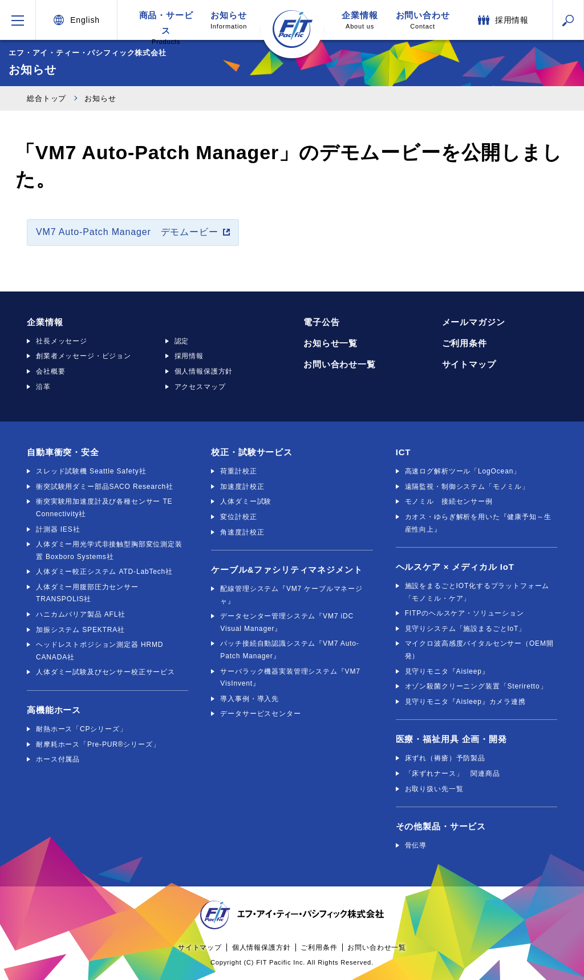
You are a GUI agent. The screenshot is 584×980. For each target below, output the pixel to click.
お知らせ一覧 (330, 343)
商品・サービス (166, 25)
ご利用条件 (464, 343)
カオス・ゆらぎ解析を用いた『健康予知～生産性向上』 (478, 523)
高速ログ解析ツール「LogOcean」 (463, 471)
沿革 (43, 387)
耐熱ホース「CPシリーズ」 (81, 729)
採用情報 (189, 356)
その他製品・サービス (441, 826)
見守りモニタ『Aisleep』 (447, 671)
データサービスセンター (260, 714)
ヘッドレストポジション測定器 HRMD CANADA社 (99, 651)
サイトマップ (469, 364)
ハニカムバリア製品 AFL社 (80, 614)
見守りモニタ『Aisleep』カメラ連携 (465, 702)
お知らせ (228, 20)
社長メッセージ (61, 341)
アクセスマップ (200, 387)
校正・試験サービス (252, 452)
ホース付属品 (58, 759)
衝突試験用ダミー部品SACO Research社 (104, 487)
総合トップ (46, 98)
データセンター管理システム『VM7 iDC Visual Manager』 (287, 622)
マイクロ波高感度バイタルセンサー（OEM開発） (479, 649)
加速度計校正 (242, 487)
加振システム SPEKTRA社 (80, 630)
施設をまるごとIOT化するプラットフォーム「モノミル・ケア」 (477, 592)
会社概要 (50, 371)
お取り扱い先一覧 (434, 789)
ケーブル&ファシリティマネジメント (286, 569)
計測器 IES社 (58, 529)
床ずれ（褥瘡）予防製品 (445, 758)
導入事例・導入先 (249, 699)
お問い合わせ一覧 (339, 364)
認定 (182, 341)
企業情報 (359, 20)
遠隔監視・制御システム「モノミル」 (467, 487)
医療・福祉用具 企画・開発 (451, 739)
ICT (403, 452)
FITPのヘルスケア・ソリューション (464, 613)
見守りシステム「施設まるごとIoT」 (465, 629)
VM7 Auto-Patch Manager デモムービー (127, 232)
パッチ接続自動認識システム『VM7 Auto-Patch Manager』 (289, 649)
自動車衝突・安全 (63, 452)
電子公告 (321, 322)
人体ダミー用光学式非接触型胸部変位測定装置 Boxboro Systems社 (109, 550)
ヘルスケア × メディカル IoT (455, 567)
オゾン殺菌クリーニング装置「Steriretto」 (476, 686)
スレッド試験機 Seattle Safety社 (91, 471)
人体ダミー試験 (245, 501)
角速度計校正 (242, 532)
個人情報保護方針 (204, 371)
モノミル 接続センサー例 (449, 501)
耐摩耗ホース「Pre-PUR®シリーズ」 (98, 744)
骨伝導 (416, 845)
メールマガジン (473, 322)
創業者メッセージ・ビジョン (83, 356)
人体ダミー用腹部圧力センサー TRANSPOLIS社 (87, 593)
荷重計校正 (238, 471)
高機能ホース (54, 710)
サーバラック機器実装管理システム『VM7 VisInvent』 (290, 677)
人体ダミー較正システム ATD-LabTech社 (104, 572)
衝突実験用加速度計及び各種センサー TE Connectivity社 (104, 507)
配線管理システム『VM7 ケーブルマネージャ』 (291, 595)
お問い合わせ (422, 20)
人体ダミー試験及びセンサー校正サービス (105, 672)
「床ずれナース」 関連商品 (452, 773)
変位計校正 (238, 517)
